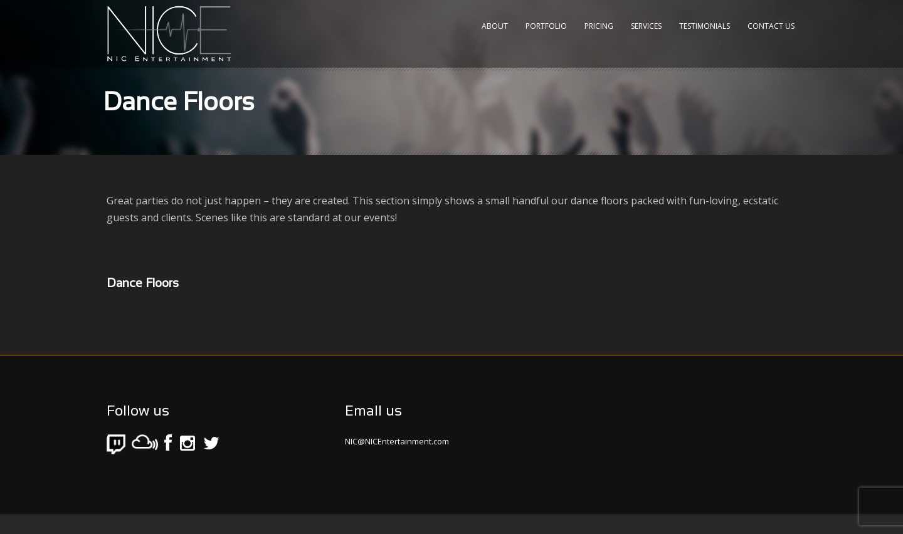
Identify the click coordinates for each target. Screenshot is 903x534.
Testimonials (704, 26)
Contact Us (771, 26)
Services (646, 26)
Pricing (598, 26)
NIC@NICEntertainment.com (397, 441)
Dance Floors (143, 284)
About (495, 26)
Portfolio (546, 26)
